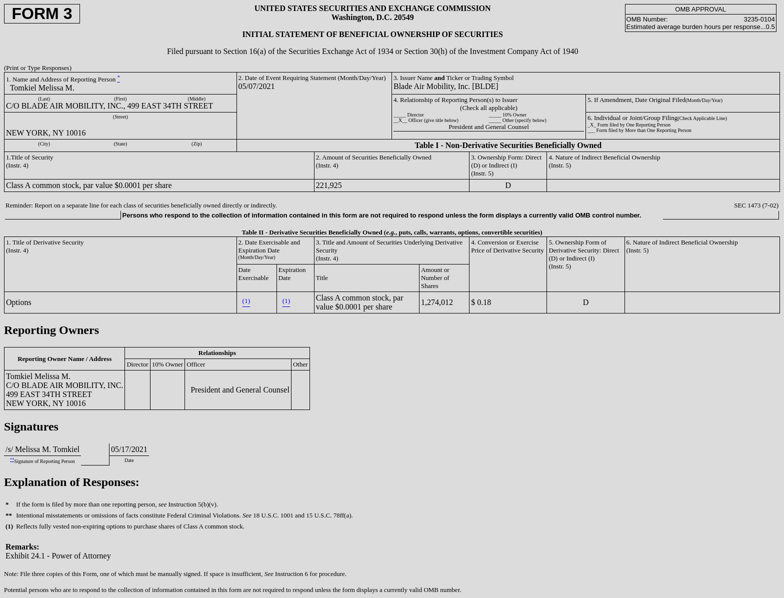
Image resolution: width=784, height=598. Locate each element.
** (12, 460)
